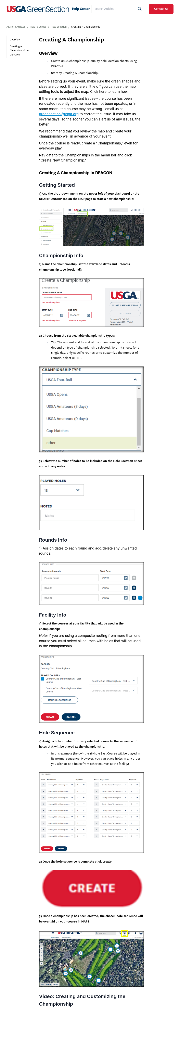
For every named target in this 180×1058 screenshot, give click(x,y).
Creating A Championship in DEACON (19, 50)
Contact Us (161, 9)
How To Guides (38, 26)
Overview (15, 39)
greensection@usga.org (59, 114)
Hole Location (59, 26)
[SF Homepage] (48, 9)
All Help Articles (16, 26)
